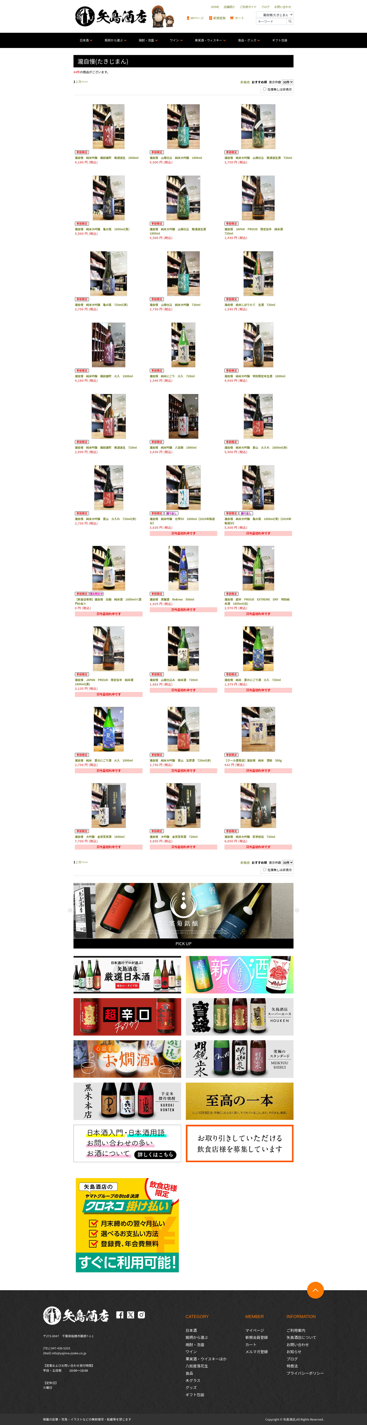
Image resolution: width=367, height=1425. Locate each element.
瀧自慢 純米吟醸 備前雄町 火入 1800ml (104, 376)
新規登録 (217, 18)
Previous (70, 910)
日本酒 (84, 40)
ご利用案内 (295, 1330)
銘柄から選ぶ (114, 40)
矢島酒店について (301, 1337)
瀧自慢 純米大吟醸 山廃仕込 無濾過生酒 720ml (258, 158)
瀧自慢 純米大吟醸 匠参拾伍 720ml (249, 837)
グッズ (191, 1387)
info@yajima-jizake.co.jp (69, 1353)
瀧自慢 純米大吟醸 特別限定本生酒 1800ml (254, 376)
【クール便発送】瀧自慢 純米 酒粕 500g (253, 760)
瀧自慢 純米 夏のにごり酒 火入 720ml (252, 680)
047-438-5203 (60, 1348)
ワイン (174, 40)
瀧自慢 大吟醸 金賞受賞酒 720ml (174, 837)
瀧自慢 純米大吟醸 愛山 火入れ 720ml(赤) (105, 519)
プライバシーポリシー (305, 1373)
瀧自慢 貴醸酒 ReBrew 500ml (172, 599)
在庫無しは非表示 (277, 89)
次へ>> (83, 81)
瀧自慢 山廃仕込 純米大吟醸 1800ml (176, 158)
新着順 (245, 82)
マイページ (254, 1330)
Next (297, 910)
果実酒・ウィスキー (208, 40)
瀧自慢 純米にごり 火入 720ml (172, 376)
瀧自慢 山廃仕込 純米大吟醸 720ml (175, 305)
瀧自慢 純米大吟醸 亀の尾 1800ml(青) (102, 229)
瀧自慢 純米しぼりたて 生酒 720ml (249, 305)
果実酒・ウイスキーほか (206, 1359)
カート (237, 18)
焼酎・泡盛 (146, 40)
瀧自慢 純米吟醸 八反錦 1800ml (173, 447)
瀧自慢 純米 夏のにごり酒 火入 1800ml (104, 760)
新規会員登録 (256, 1337)
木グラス (193, 1380)
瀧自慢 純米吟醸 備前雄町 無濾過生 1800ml (107, 158)
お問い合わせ (297, 1344)
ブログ (292, 1359)
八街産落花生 (197, 1366)
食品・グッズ (247, 40)
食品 (189, 1373)
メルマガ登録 (256, 1351)
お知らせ (293, 1351)
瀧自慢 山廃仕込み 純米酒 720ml (174, 680)
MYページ (195, 18)
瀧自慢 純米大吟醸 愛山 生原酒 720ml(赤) (180, 760)
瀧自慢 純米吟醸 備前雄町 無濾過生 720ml (106, 447)
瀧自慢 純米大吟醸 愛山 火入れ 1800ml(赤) (255, 447)
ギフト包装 (279, 40)
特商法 (292, 1366)
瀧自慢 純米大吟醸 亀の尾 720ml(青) (101, 305)
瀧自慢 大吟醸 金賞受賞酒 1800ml (100, 837)
